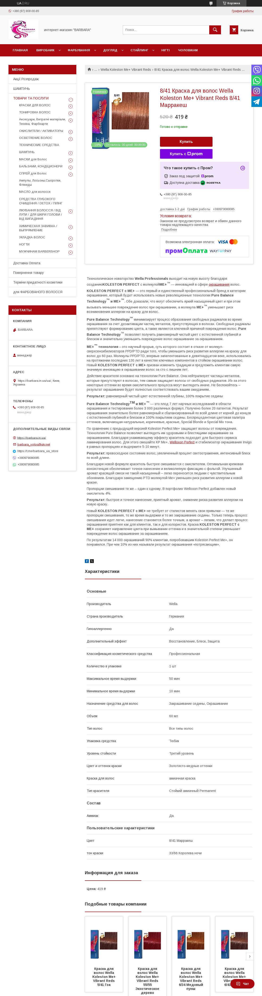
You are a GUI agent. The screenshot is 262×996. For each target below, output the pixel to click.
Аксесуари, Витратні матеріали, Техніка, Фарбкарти (42, 121)
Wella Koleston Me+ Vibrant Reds (126, 69)
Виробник (45, 50)
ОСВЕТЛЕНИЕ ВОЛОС (35, 138)
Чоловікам (188, 50)
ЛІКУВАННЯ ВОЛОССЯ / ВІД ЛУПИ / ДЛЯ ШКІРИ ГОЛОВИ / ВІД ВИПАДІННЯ (40, 214)
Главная (20, 50)
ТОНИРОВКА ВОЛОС (35, 112)
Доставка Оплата (26, 263)
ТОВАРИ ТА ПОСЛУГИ (31, 98)
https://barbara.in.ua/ (31, 437)
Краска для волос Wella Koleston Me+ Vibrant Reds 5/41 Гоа (104, 977)
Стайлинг (139, 50)
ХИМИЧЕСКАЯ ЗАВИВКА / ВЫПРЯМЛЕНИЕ (38, 228)
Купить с (186, 154)
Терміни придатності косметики (37, 282)
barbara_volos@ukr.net (33, 444)
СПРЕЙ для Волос (33, 173)
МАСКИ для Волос (33, 159)
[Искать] (215, 29)
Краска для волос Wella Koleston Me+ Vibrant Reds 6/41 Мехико (235, 977)
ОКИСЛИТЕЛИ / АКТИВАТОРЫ (41, 131)
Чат (242, 984)
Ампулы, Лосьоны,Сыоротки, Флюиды (40, 182)
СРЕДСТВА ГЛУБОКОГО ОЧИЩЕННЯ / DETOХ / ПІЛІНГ (40, 201)
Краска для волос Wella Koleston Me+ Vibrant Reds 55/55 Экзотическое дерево (147, 981)
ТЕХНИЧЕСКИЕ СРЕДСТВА (39, 145)
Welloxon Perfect (182, 442)
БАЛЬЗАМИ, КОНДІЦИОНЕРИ (40, 166)
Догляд (110, 50)
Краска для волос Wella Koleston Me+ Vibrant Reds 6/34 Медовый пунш (191, 979)
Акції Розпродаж (26, 79)
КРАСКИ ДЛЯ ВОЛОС (35, 105)
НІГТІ (165, 50)
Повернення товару (28, 273)
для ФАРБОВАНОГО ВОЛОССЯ (37, 292)
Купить (186, 142)
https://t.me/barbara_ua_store (37, 451)
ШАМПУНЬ (21, 89)
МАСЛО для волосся (34, 191)
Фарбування (79, 50)
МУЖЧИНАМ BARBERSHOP (39, 251)
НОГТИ (24, 244)
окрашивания (219, 284)
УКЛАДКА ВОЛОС (32, 237)
